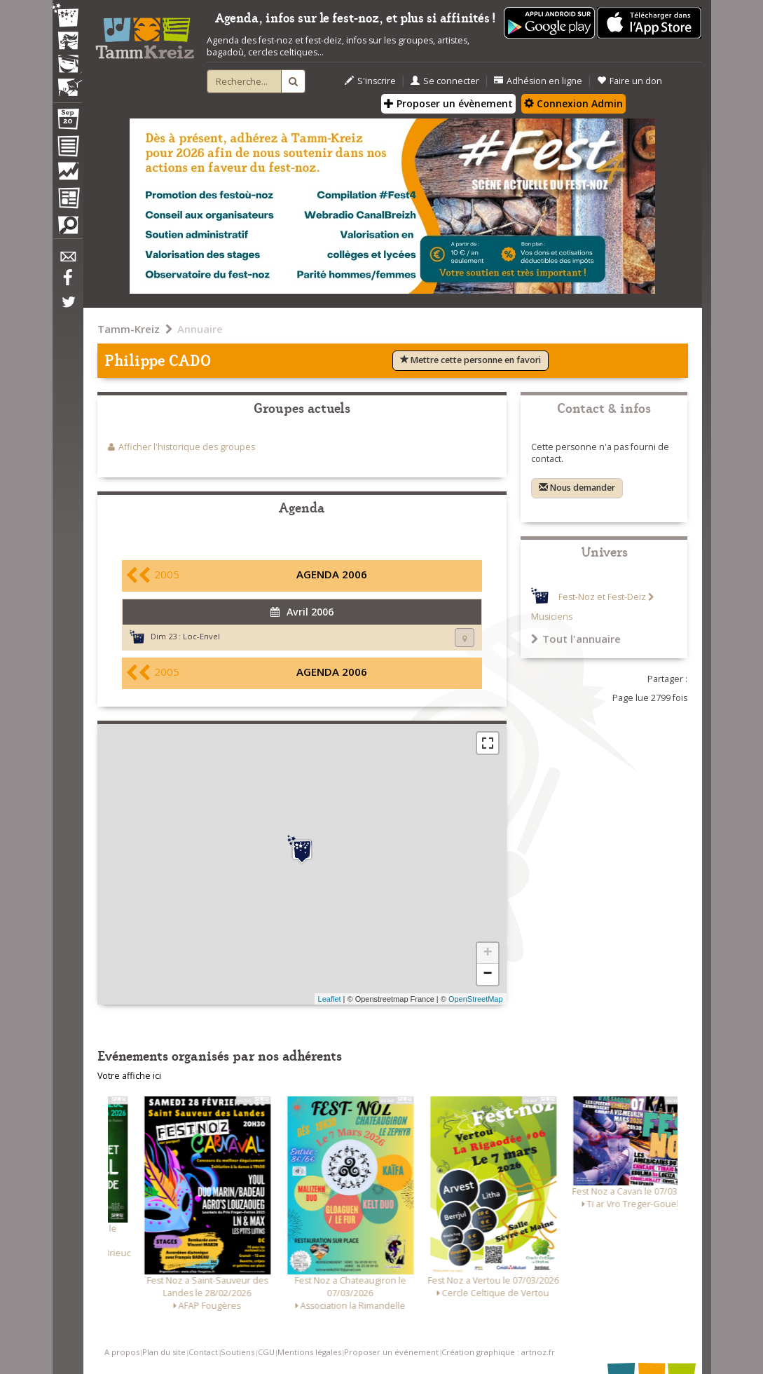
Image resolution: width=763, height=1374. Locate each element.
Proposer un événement (391, 1352)
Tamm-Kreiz (128, 329)
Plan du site (164, 1352)
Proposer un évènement (448, 103)
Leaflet (329, 999)
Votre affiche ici (129, 1076)
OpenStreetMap (475, 999)
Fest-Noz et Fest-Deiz (602, 597)
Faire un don (629, 81)
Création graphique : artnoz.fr (498, 1352)
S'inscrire (370, 81)
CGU (266, 1352)
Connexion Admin (573, 103)
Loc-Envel (201, 636)
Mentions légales (309, 1352)
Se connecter (445, 81)
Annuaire (200, 329)
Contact (203, 1352)
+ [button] (487, 953)
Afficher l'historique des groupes (186, 447)
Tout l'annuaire (576, 639)
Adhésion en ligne (538, 81)
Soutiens (237, 1352)
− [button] (487, 974)
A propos (121, 1352)
